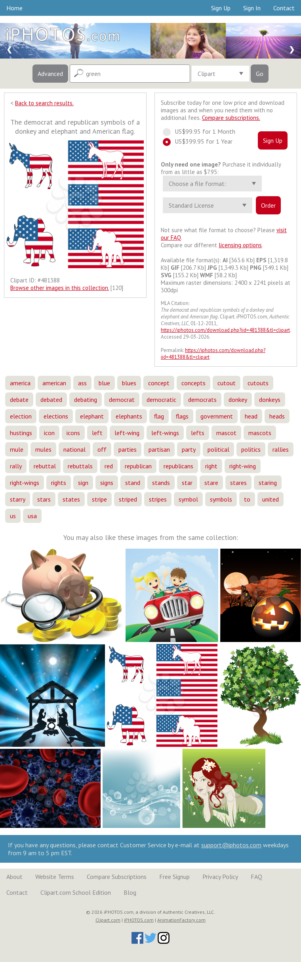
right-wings (24, 483)
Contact (284, 8)
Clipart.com (107, 920)
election (21, 416)
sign (83, 483)
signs (106, 483)
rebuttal (45, 466)
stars (44, 499)
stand (132, 483)
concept (159, 383)
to (247, 499)
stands (161, 483)
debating (85, 399)
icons (73, 433)
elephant (92, 416)
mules (43, 449)
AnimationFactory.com (181, 920)
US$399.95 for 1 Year (201, 141)
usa (32, 516)
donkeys (269, 399)
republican (138, 466)
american (54, 383)
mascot (226, 433)
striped (128, 499)
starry (17, 499)
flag (159, 416)
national (74, 449)
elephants (129, 416)
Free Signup (174, 877)
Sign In (252, 8)
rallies (280, 449)
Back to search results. (44, 103)
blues (129, 383)
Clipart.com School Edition (75, 892)
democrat (122, 399)
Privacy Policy (220, 877)
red (109, 466)
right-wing (242, 466)
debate (19, 399)
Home (14, 8)
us (13, 516)
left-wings (165, 433)
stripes (158, 499)
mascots (259, 433)
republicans (178, 466)
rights (58, 483)
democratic (161, 399)
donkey (238, 399)
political (218, 449)
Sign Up (221, 8)
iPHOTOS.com (139, 920)
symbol (188, 499)
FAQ (256, 877)
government (216, 416)
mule (16, 449)
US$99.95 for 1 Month (202, 131)
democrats (202, 399)
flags (182, 416)
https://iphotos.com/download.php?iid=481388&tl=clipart (225, 330)
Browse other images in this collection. (59, 288)
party (189, 449)
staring (268, 483)
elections (56, 416)
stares (238, 483)
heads (277, 416)
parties (127, 449)
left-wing (126, 433)
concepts (193, 383)
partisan (159, 449)
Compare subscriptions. (231, 117)
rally (16, 466)
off (102, 449)
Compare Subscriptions (117, 877)
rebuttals (80, 466)
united (270, 499)
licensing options (240, 245)
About (14, 877)
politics (251, 449)
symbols (221, 499)
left (97, 433)
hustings (21, 433)
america (20, 383)
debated (51, 399)
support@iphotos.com (231, 845)
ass (82, 383)
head (251, 416)
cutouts (258, 383)
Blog (130, 892)
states (71, 499)
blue (104, 383)
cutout (226, 383)
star (187, 483)
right (211, 466)
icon (49, 433)
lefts (197, 433)
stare (211, 483)
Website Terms (54, 877)
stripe (99, 499)
